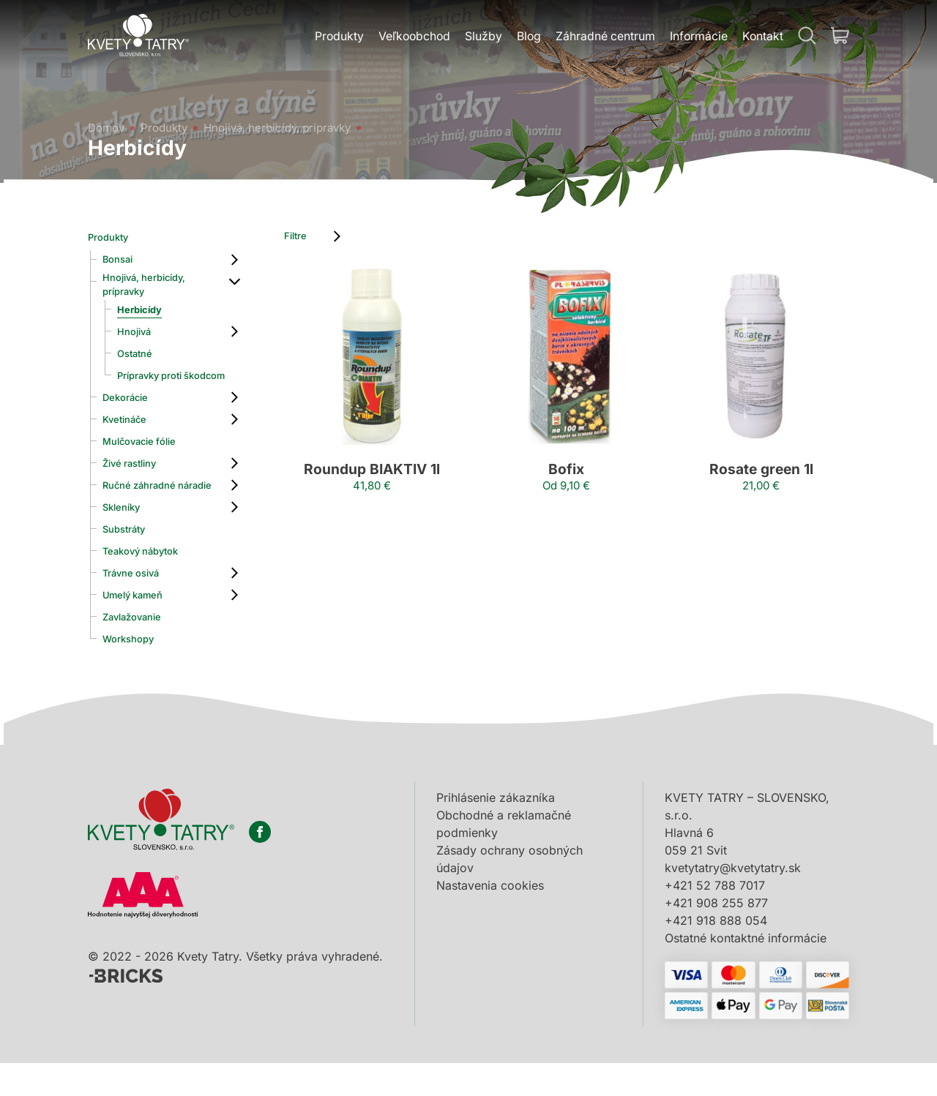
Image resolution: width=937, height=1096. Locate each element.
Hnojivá (138, 338)
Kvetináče (129, 439)
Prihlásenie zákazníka (495, 830)
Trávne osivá (137, 606)
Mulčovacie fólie (148, 461)
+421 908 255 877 (716, 935)
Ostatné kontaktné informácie (745, 971)
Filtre (313, 237)
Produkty (334, 37)
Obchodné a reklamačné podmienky (503, 857)
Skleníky (125, 540)
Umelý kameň (140, 628)
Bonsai (121, 259)
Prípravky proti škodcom (157, 389)
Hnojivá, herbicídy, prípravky (290, 121)
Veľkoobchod (410, 37)
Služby (480, 37)
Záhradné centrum (603, 37)
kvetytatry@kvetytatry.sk (733, 900)
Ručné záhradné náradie (147, 512)
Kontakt (762, 37)
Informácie (697, 37)
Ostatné (138, 360)
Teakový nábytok (150, 584)
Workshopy (134, 672)
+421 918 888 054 (716, 953)
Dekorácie (130, 417)
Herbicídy (145, 316)
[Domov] (140, 37)
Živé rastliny (136, 483)
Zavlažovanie (139, 650)
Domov (108, 121)
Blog (526, 37)
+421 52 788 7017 (715, 918)
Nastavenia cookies (490, 918)
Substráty (129, 562)
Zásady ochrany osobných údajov (509, 892)
